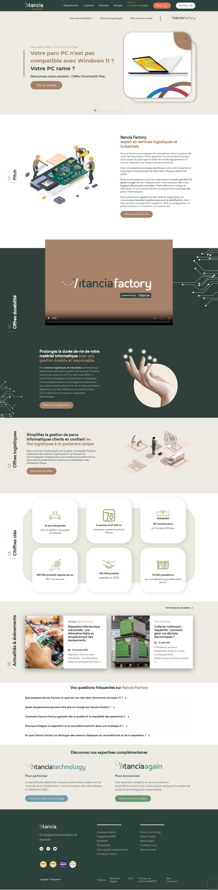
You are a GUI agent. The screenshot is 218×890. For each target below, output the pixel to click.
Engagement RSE (106, 837)
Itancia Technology (150, 832)
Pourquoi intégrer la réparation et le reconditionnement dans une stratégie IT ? (74, 726)
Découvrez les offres (41, 471)
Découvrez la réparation (56, 405)
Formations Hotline (107, 854)
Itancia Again (147, 841)
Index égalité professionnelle (112, 850)
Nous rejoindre (148, 850)
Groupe (72, 622)
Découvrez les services (136, 214)
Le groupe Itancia (106, 832)
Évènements (103, 845)
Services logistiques (111, 18)
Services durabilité (80, 18)
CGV (130, 879)
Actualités (102, 841)
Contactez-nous (148, 845)
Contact (185, 5)
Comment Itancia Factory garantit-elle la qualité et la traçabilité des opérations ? (75, 716)
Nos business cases (141, 18)
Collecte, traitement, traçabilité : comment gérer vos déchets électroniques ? (168, 632)
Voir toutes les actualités (179, 608)
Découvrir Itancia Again (133, 798)
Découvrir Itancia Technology (46, 798)
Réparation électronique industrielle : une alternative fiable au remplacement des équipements (84, 633)
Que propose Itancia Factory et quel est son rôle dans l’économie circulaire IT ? (74, 697)
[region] (109, 62)
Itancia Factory (85, 622)
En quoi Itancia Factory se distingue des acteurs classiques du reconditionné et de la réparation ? (85, 735)
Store (162, 5)
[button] (95, 110)
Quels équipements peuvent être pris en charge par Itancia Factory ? (68, 707)
